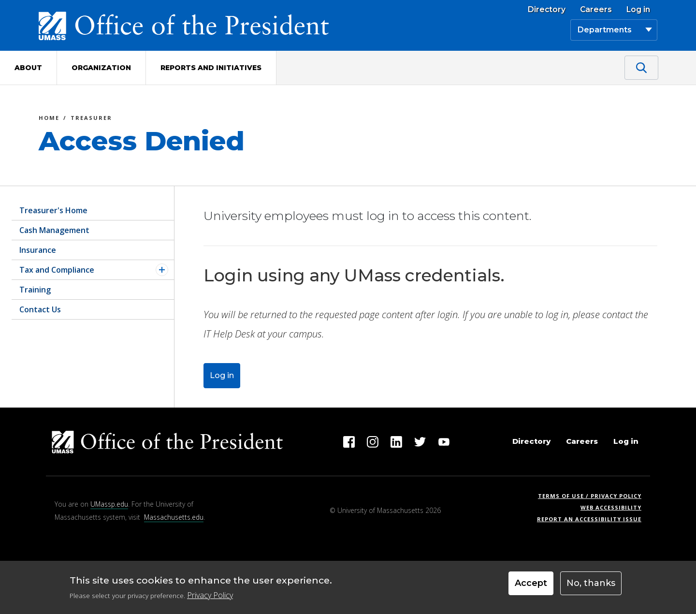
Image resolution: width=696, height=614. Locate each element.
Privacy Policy (210, 598)
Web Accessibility (610, 507)
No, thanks (590, 586)
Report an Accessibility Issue (592, 519)
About (28, 67)
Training (35, 289)
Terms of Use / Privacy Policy (592, 496)
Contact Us (40, 309)
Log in (638, 10)
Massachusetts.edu (173, 517)
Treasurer (91, 119)
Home (49, 119)
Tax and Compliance (56, 269)
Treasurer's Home (53, 210)
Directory (547, 10)
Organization (101, 67)
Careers (596, 10)
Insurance (37, 250)
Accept (531, 586)
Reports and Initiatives (210, 67)
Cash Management (54, 230)
